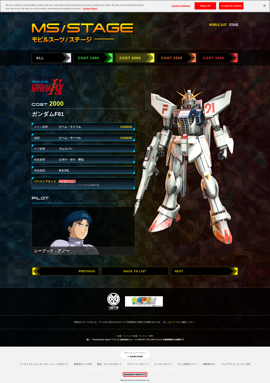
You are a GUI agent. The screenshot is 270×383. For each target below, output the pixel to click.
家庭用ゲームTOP (83, 364)
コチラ (175, 322)
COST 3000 (213, 58)
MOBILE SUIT (218, 24)
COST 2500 (172, 58)
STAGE (233, 24)
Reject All (205, 5)
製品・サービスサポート (109, 364)
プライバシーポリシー (138, 364)
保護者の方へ (209, 364)
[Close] (264, 5)
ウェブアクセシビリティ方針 (236, 364)
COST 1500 (88, 58)
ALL (40, 58)
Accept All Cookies (231, 5)
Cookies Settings (181, 5)
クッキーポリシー (163, 364)
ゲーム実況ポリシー (188, 364)
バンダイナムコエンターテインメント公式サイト (44, 364)
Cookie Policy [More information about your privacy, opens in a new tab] (90, 7)
